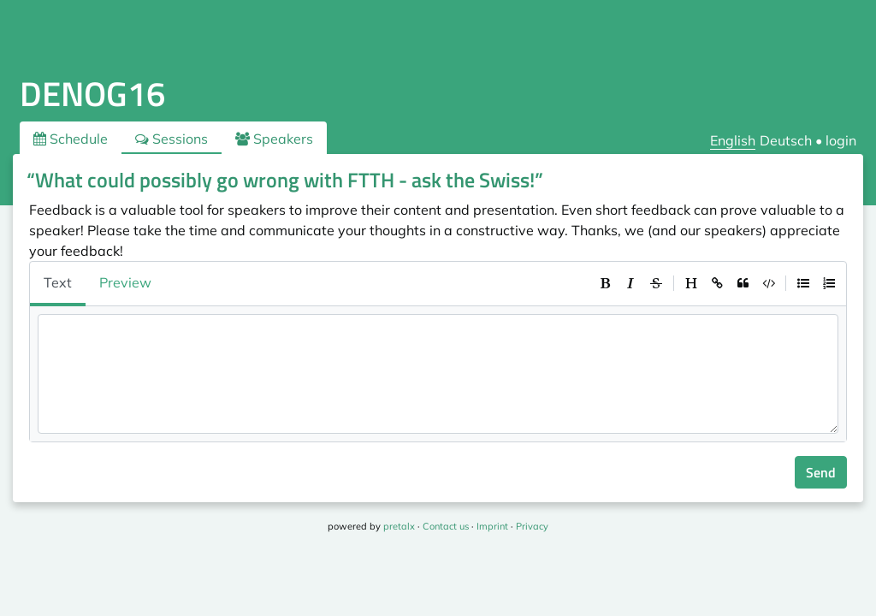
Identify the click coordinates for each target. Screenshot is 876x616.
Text (58, 282)
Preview (125, 282)
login (841, 140)
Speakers (274, 138)
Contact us (446, 526)
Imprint (492, 526)
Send (821, 472)
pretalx (399, 526)
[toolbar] (717, 283)
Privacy (532, 526)
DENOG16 (92, 94)
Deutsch (786, 140)
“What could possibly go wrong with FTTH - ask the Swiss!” (285, 179)
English (732, 140)
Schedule (70, 138)
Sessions (171, 138)
